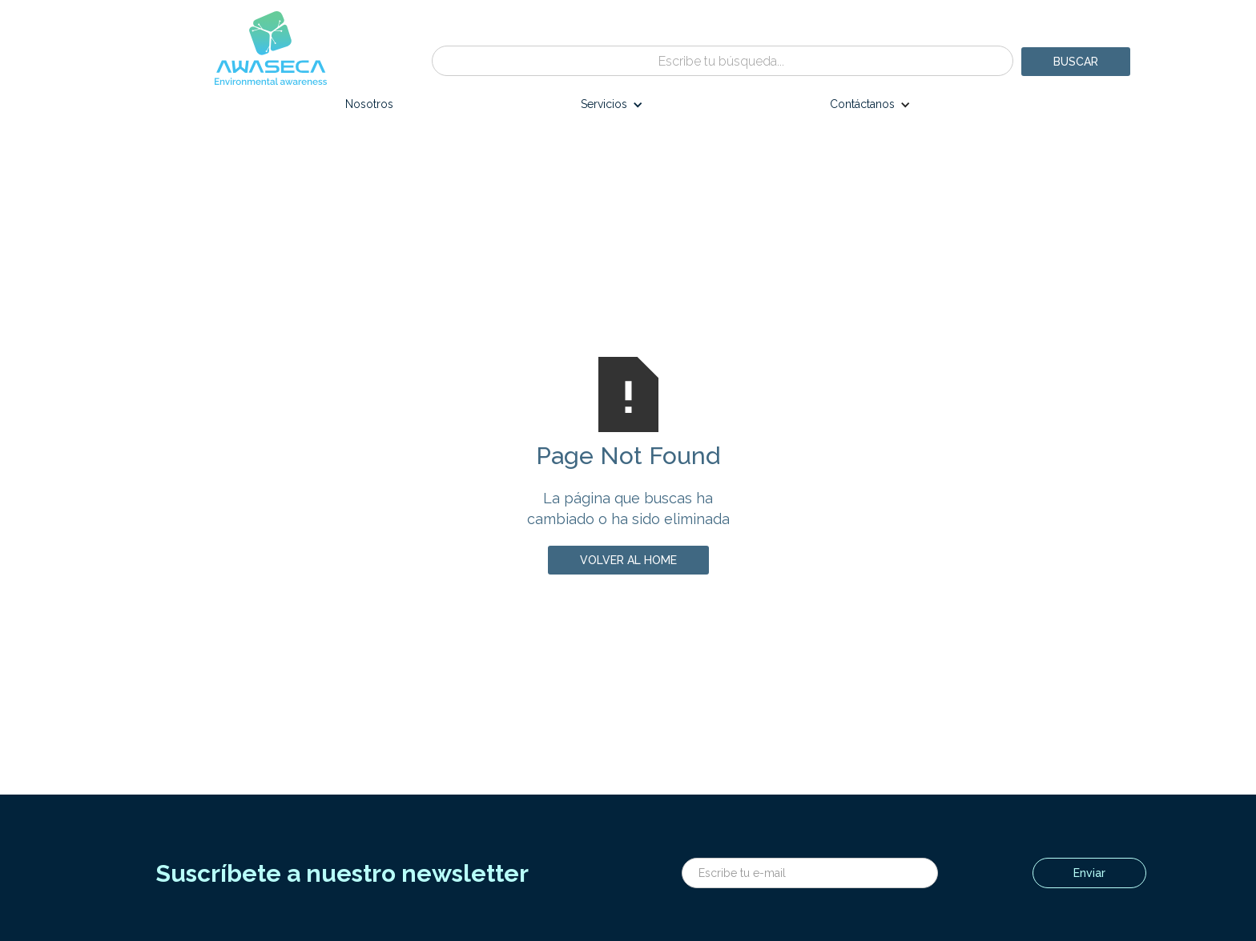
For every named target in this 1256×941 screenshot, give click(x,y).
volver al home (628, 560)
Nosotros (369, 104)
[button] (612, 108)
